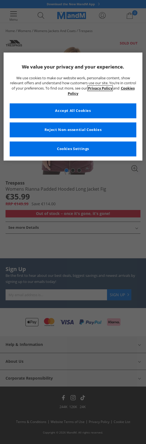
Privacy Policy (100, 88)
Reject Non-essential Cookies (73, 129)
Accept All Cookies (73, 110)
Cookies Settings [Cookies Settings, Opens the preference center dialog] (73, 148)
